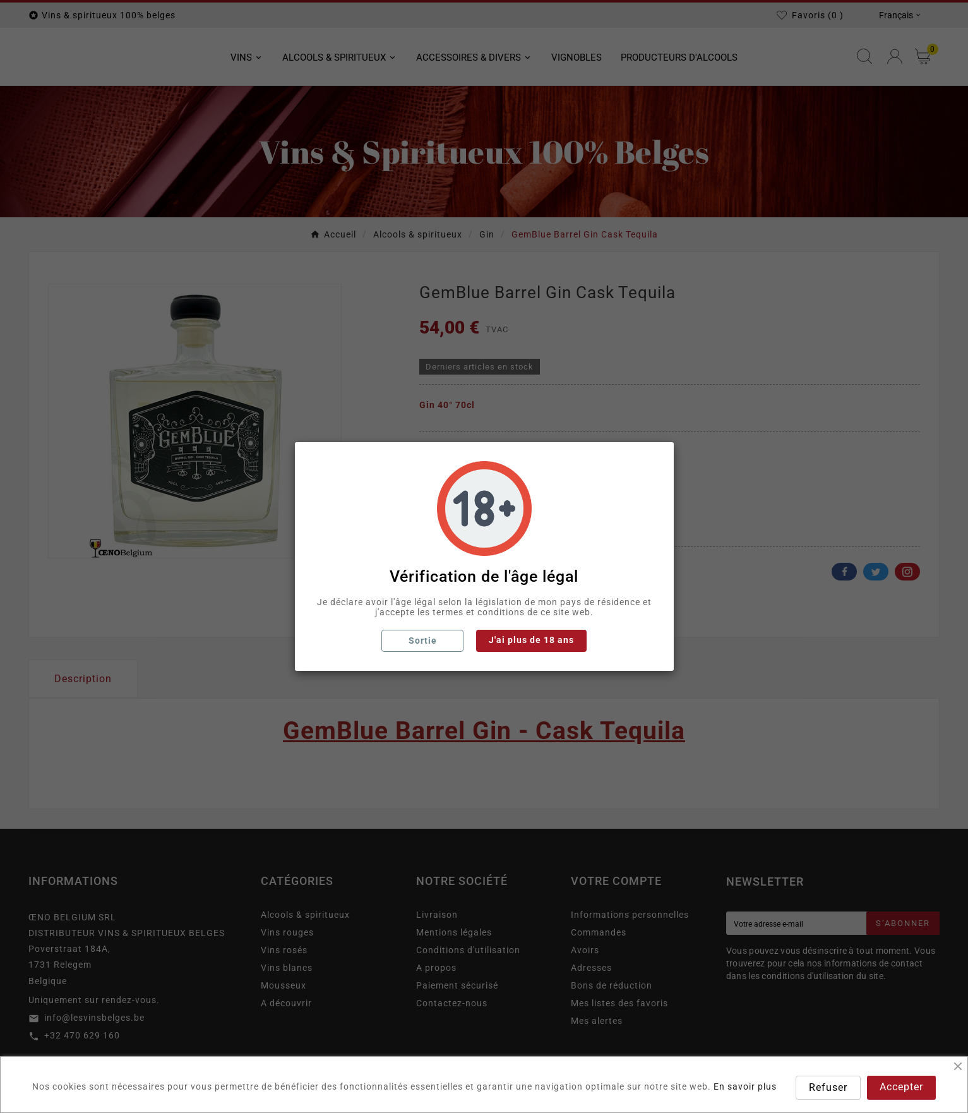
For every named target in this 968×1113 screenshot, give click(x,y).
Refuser (828, 1087)
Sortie (423, 640)
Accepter (901, 1087)
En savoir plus (745, 1086)
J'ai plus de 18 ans (531, 640)
